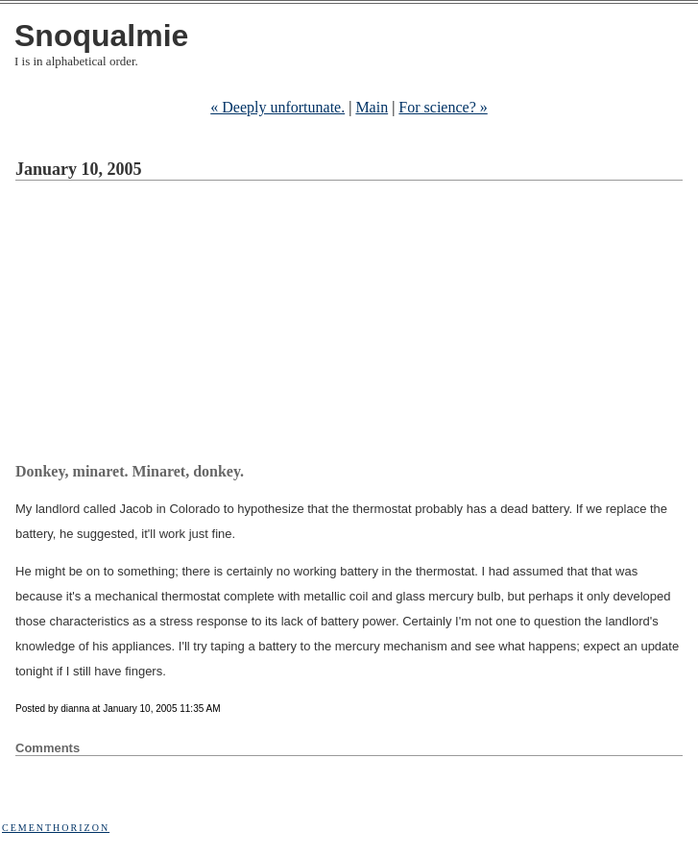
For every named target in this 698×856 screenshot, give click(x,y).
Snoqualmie (101, 35)
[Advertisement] (356, 324)
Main (371, 107)
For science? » (442, 107)
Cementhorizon (55, 827)
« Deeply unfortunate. (277, 107)
